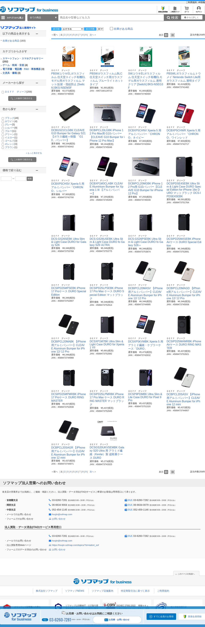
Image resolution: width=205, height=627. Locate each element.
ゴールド (11, 140)
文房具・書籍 (11, 73)
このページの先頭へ (186, 574)
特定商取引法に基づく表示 (135, 590)
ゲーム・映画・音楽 (15, 65)
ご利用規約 (192, 2)
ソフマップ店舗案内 (102, 590)
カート (186, 11)
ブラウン (11, 147)
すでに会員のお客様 (164, 616)
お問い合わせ (58, 519)
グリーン (11, 134)
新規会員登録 (162, 11)
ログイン (198, 11)
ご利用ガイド (174, 11)
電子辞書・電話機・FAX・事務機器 (23, 69)
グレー (10, 124)
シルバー (11, 127)
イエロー (11, 137)
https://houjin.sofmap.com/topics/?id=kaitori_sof (75, 545)
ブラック (12, 118)
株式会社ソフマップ (46, 590)
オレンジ (11, 144)
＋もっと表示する (33, 153)
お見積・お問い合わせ (116, 619)
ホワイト (11, 121)
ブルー (10, 131)
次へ (92, 34)
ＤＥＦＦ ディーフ (18, 91)
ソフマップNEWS (74, 590)
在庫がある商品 (14, 40)
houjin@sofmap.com (62, 514)
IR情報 (201, 2)
